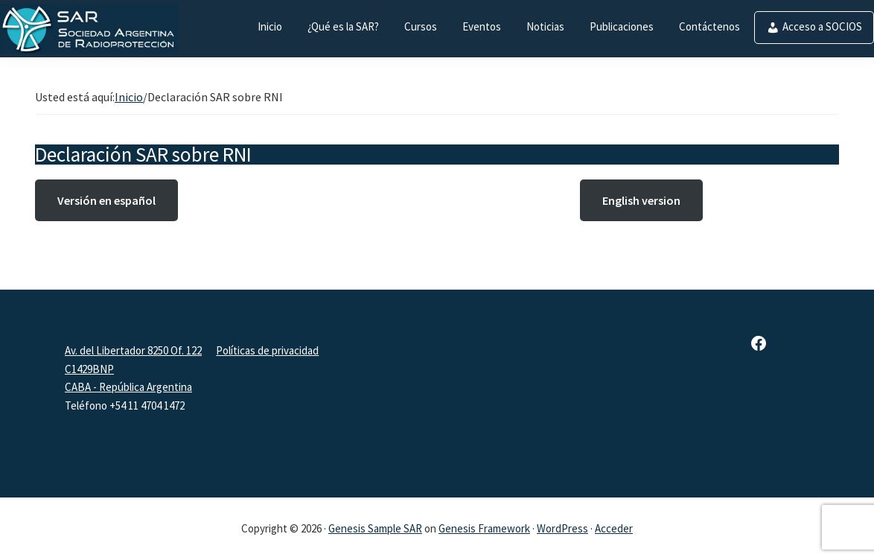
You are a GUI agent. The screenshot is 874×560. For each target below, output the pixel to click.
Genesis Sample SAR (375, 528)
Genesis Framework (484, 528)
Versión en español (106, 200)
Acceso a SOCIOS (822, 26)
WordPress (562, 528)
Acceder (614, 528)
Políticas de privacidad (267, 350)
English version (641, 200)
